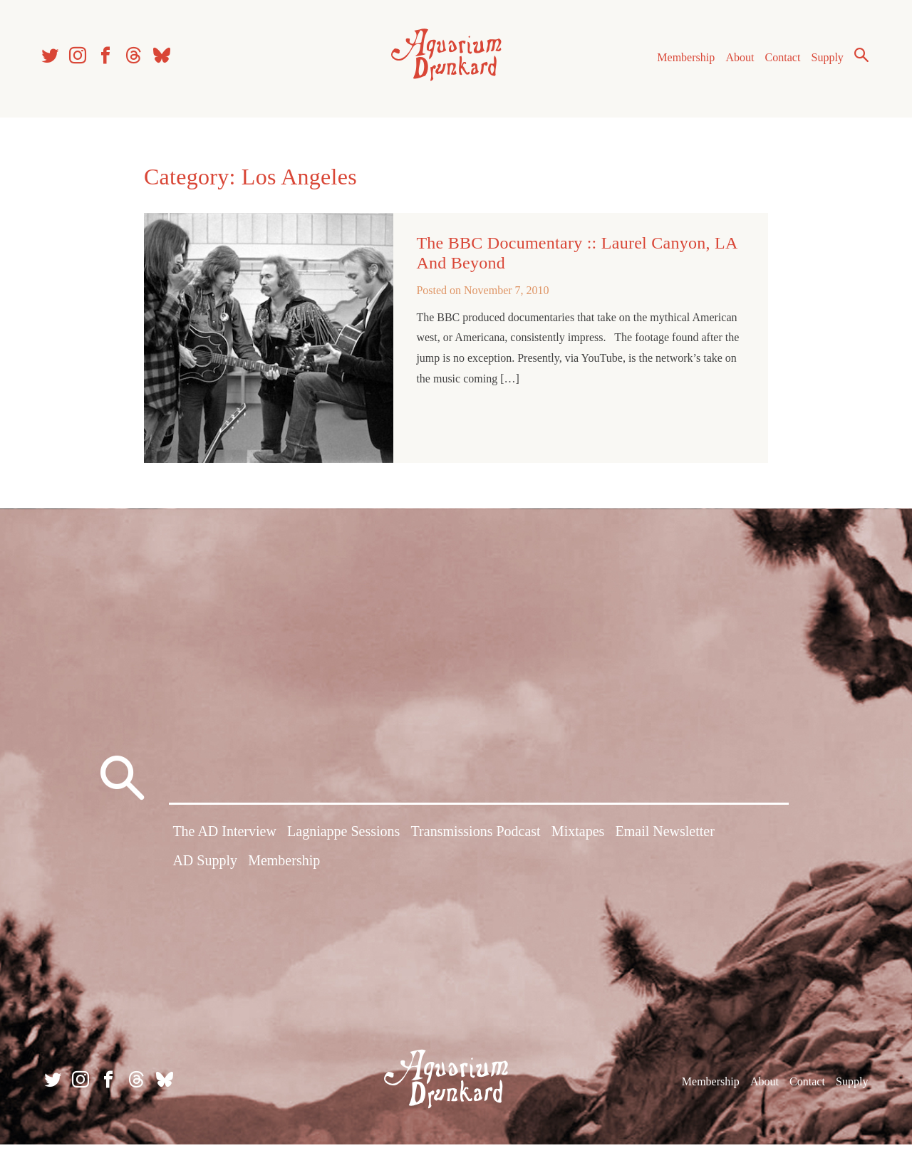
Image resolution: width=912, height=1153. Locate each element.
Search (855, 60)
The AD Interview (224, 842)
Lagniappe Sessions (343, 842)
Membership (679, 63)
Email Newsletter (664, 842)
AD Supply (204, 872)
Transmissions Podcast (476, 842)
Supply (821, 63)
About (733, 63)
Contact (776, 63)
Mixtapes (577, 842)
